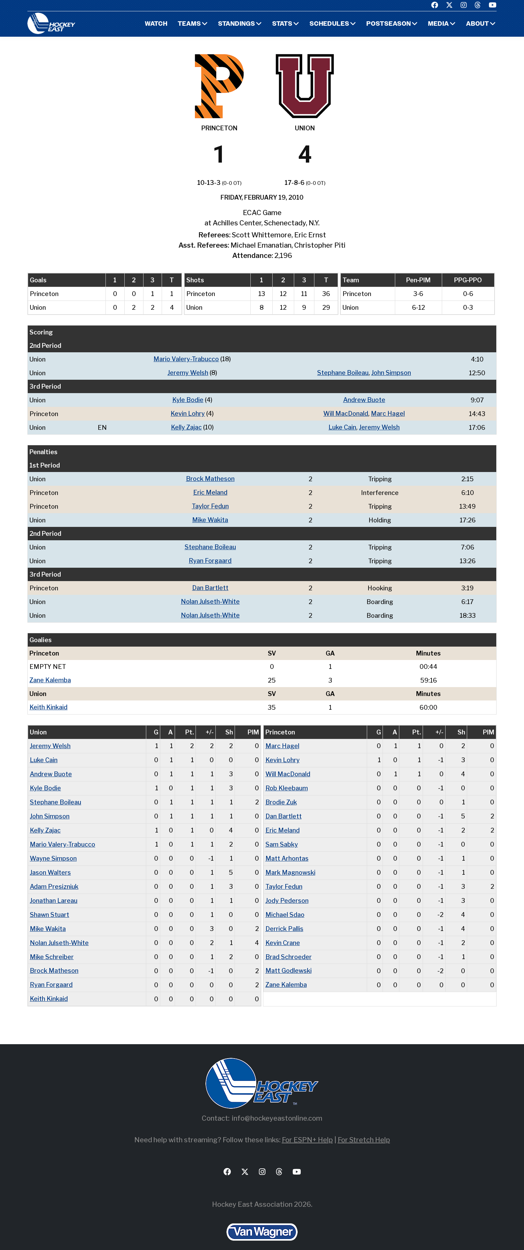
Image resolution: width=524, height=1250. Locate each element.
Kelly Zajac (186, 425)
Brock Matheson (210, 477)
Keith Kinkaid (48, 702)
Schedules (329, 24)
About (477, 24)
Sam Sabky (281, 836)
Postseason (388, 24)
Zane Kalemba (50, 675)
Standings (236, 24)
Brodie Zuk (281, 795)
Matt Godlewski (288, 960)
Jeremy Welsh (187, 372)
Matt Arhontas (287, 850)
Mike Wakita (210, 517)
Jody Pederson (287, 891)
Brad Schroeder (288, 946)
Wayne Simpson (53, 850)
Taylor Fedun (210, 503)
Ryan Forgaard (210, 557)
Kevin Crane (282, 932)
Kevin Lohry (188, 412)
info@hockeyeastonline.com (277, 1106)
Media (438, 24)
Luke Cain (342, 425)
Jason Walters (50, 864)
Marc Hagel (388, 412)
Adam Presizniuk (54, 877)
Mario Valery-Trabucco (186, 359)
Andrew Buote (364, 399)
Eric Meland (210, 490)
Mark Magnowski (290, 864)
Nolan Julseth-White (210, 597)
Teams (189, 24)
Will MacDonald (345, 412)
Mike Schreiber (52, 946)
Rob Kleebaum (286, 781)
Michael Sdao (284, 905)
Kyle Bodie (187, 399)
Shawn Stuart (49, 905)
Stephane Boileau (343, 372)
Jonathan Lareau (53, 891)
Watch (156, 24)
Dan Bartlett (210, 584)
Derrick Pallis (284, 918)
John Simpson (391, 372)
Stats (282, 24)
